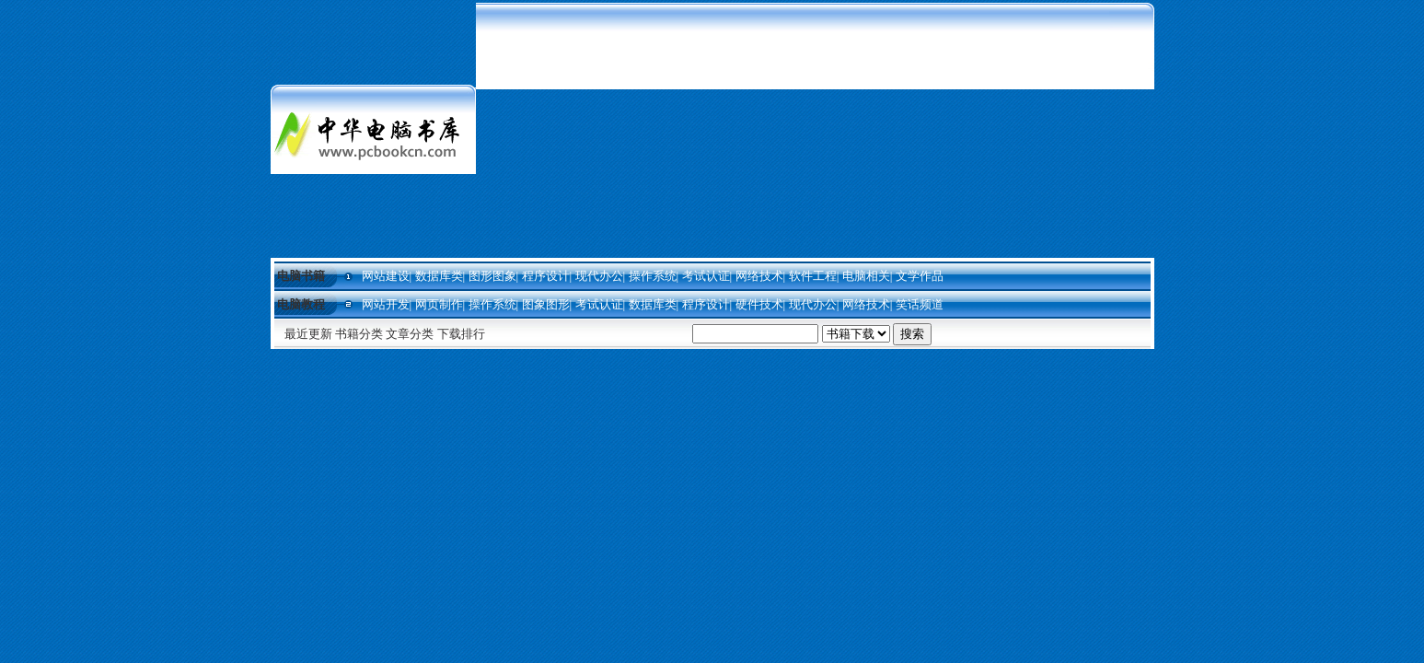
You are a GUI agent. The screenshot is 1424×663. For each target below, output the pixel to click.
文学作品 (920, 276)
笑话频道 (920, 304)
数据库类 (439, 276)
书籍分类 (359, 334)
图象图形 (546, 304)
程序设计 (546, 276)
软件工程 (813, 276)
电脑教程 (301, 304)
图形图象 (492, 276)
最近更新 (308, 334)
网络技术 (759, 276)
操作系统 (653, 276)
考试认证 (706, 276)
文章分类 (410, 334)
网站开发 (386, 304)
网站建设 (386, 276)
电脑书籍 (301, 276)
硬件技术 (759, 304)
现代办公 (599, 276)
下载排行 (461, 334)
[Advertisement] (815, 129)
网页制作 (439, 304)
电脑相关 (866, 276)
